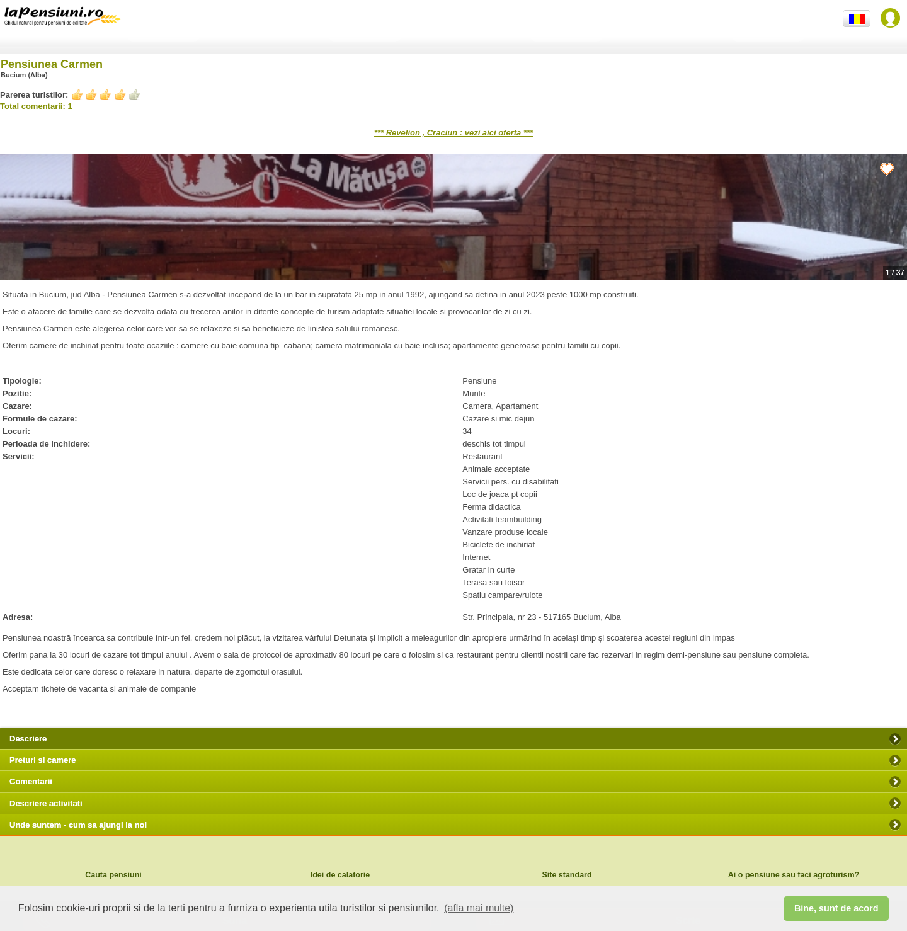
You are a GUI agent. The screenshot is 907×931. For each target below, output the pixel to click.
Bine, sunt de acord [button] (836, 908)
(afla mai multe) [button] (478, 908)
